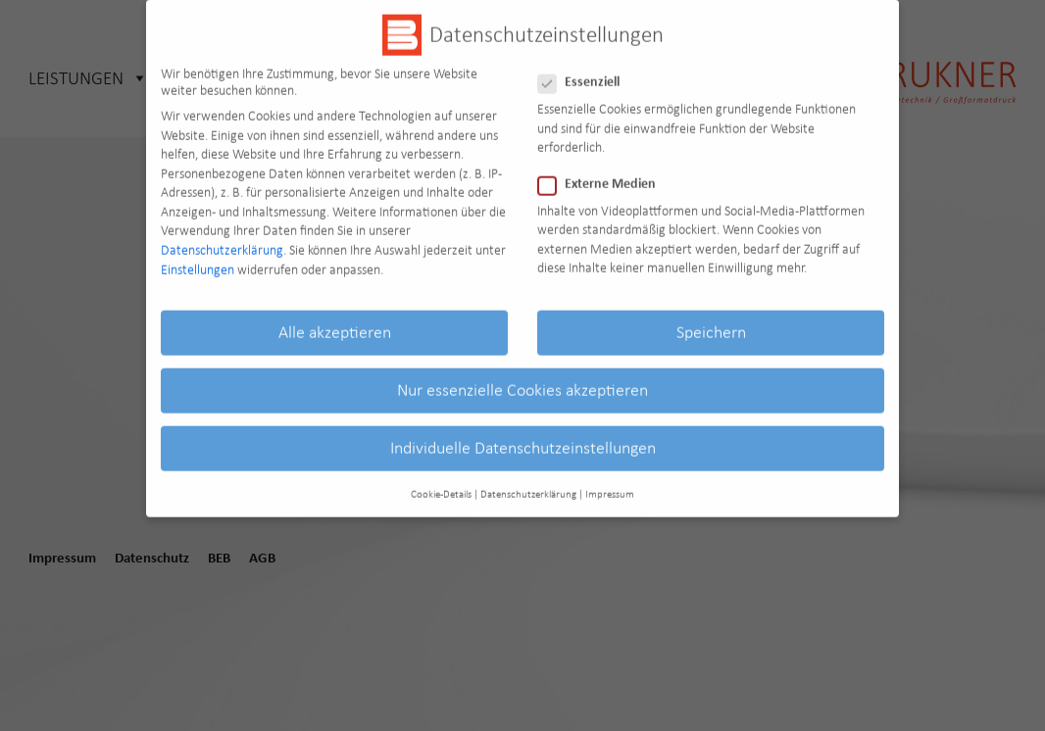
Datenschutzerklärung (222, 237)
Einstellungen (197, 257)
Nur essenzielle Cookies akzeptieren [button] (522, 377)
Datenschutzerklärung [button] (528, 481)
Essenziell (584, 70)
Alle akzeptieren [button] (334, 319)
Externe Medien (603, 172)
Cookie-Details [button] (441, 481)
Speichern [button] (711, 319)
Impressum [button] (609, 481)
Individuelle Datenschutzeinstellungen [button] (523, 436)
